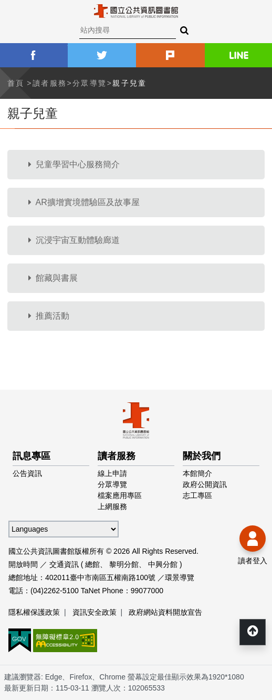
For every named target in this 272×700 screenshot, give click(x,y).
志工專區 (197, 495)
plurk (170, 55)
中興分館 (162, 564)
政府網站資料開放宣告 (165, 612)
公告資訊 (27, 473)
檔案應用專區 (120, 495)
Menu (16, 16)
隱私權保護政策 (34, 612)
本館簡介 (197, 473)
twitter (102, 55)
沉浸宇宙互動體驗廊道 (74, 240)
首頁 (16, 83)
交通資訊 (64, 564)
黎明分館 (124, 564)
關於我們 (202, 456)
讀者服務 (50, 83)
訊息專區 (31, 456)
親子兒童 (129, 83)
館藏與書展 (53, 277)
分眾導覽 (89, 83)
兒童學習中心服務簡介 (74, 164)
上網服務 (112, 506)
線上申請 (112, 473)
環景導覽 (179, 577)
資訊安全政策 (94, 612)
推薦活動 (48, 315)
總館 (92, 564)
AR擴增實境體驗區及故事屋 (84, 202)
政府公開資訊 (205, 484)
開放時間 (23, 564)
